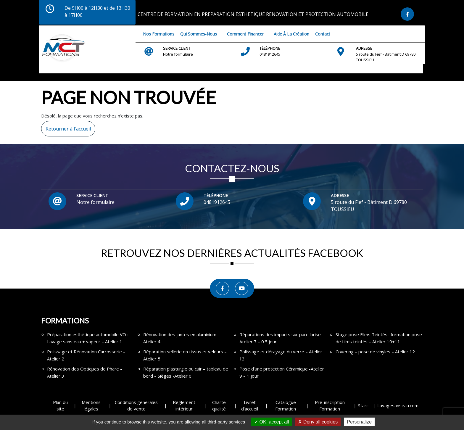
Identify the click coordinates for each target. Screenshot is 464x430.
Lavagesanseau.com (397, 405)
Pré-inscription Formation (330, 405)
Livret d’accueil (249, 405)
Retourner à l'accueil (66, 126)
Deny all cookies (318, 421)
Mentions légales (91, 405)
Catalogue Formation (285, 405)
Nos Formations (158, 34)
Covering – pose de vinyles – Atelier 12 (375, 352)
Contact (322, 34)
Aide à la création (291, 34)
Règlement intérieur (184, 405)
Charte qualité (219, 405)
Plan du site (60, 405)
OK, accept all (271, 421)
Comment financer (245, 34)
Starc (363, 405)
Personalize (359, 421)
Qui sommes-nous (198, 34)
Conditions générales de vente (136, 405)
